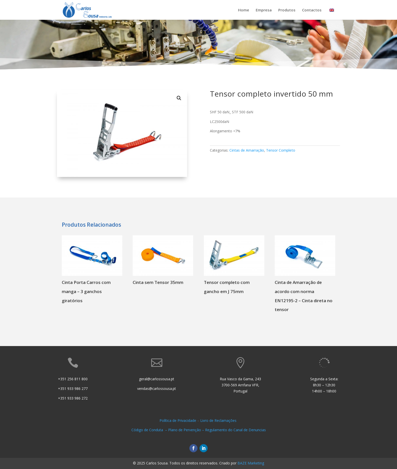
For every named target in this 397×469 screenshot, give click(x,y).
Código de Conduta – (149, 429)
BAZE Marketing (250, 463)
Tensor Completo (280, 150)
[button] (179, 98)
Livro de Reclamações (218, 420)
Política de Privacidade (178, 420)
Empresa (264, 10)
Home (243, 10)
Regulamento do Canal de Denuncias (235, 429)
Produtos (286, 10)
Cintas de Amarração (246, 150)
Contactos (312, 10)
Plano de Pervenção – (186, 429)
